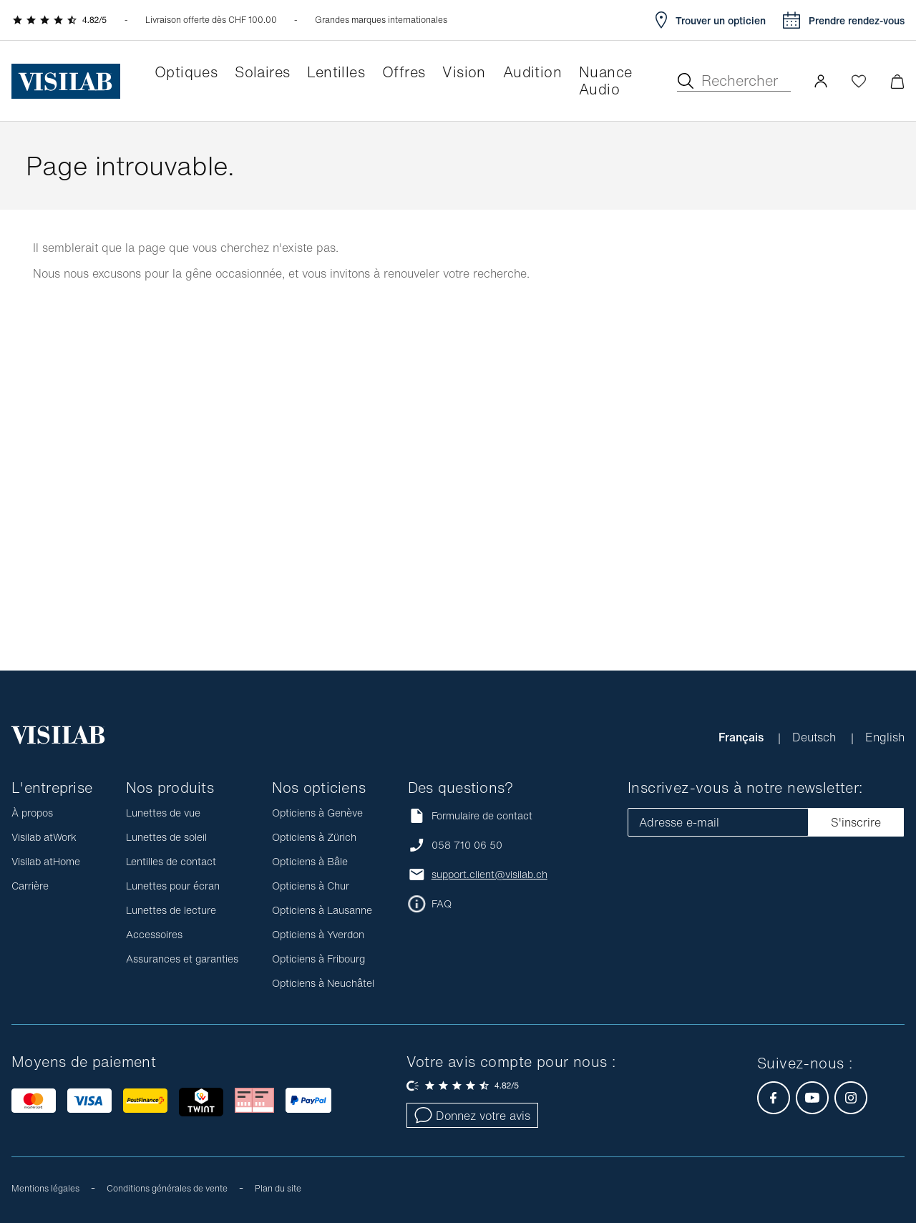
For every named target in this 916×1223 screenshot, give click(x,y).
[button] (821, 81)
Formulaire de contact (470, 815)
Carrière (30, 885)
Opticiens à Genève (317, 812)
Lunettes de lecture (171, 909)
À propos (32, 812)
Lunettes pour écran (173, 885)
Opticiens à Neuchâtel (323, 982)
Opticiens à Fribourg (318, 958)
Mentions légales (45, 1188)
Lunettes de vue (163, 812)
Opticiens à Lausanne (322, 909)
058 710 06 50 (467, 845)
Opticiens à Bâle (310, 861)
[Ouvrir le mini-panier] (897, 81)
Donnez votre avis (472, 1115)
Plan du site (278, 1188)
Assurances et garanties (182, 958)
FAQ (442, 903)
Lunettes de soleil (166, 836)
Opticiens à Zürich (314, 836)
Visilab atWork (44, 836)
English (885, 737)
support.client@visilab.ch (489, 874)
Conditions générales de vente (167, 1188)
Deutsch (815, 737)
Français (742, 737)
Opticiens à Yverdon (318, 934)
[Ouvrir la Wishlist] (859, 81)
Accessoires (154, 934)
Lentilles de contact (171, 861)
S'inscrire (856, 822)
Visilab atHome (45, 861)
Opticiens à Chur (310, 885)
